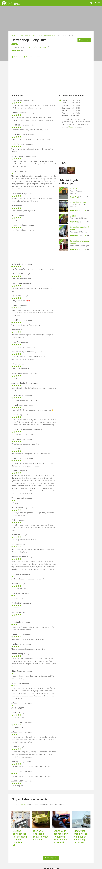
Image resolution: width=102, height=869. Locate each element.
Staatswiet (72, 127)
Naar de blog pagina (51, 858)
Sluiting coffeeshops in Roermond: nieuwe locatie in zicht (20, 838)
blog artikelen (21, 804)
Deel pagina (16, 57)
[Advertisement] (50, 77)
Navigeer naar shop (32, 57)
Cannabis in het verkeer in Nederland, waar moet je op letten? (60, 837)
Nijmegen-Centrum (50, 35)
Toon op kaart (84, 40)
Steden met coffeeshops (25, 35)
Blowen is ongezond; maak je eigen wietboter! (40, 835)
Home (13, 35)
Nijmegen (39, 35)
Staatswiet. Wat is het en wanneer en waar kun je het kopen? (81, 837)
